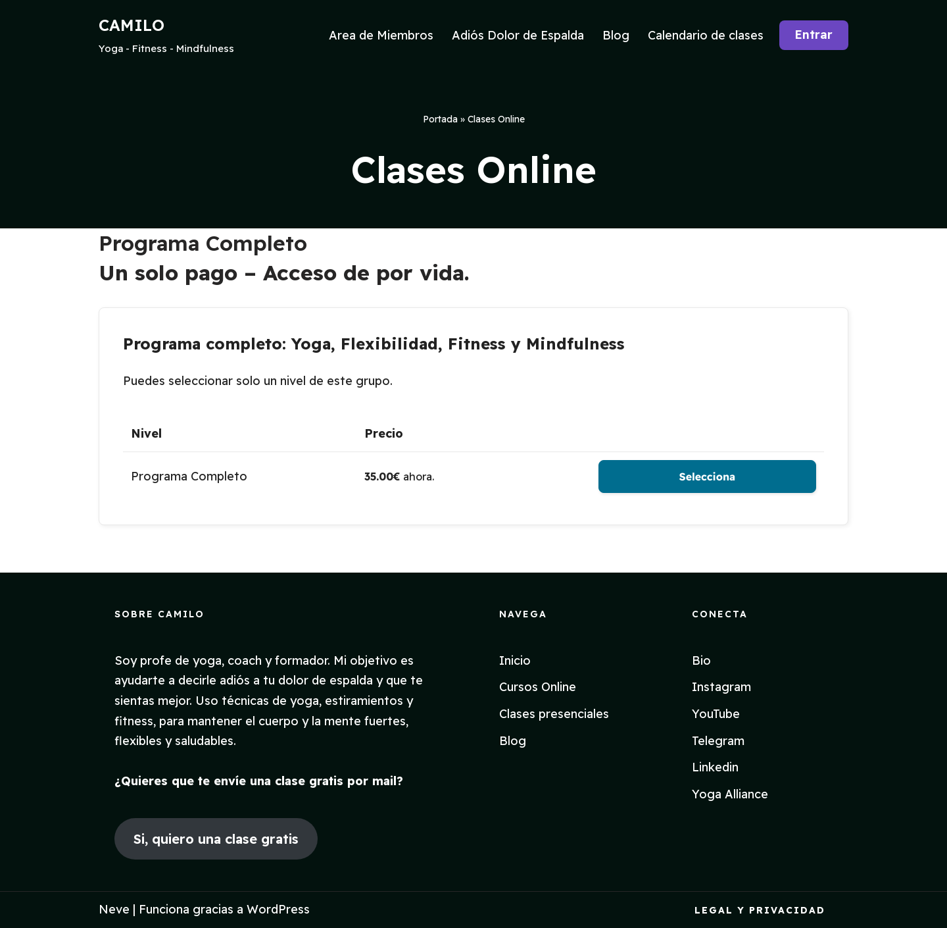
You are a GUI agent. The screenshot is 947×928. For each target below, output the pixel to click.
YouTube (716, 713)
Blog (615, 35)
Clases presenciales (554, 713)
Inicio (515, 660)
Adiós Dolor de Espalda (518, 35)
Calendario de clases (706, 35)
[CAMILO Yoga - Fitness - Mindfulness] (166, 35)
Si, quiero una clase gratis (216, 839)
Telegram (718, 740)
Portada (440, 119)
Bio (701, 660)
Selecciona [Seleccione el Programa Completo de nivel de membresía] (707, 476)
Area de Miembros (381, 35)
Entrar (813, 34)
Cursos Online (537, 686)
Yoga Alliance (730, 794)
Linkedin (715, 767)
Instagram (721, 686)
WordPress (278, 909)
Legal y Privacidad (759, 910)
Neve (114, 909)
